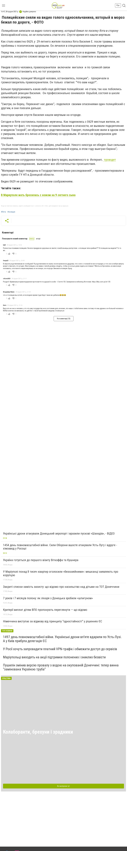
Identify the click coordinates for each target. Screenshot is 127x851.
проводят (109, 159)
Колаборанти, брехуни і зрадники (38, 732)
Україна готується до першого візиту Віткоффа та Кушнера (40, 560)
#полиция (11, 212)
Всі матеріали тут (63, 786)
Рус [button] (118, 5)
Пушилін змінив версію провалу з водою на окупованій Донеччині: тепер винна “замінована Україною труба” (61, 667)
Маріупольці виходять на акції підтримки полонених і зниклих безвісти (54, 657)
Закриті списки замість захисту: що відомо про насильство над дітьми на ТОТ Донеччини (61, 587)
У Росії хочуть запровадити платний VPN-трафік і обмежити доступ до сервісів (60, 649)
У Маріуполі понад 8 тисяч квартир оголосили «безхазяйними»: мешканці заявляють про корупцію (60, 573)
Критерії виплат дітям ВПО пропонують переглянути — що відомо (45, 610)
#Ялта (3, 212)
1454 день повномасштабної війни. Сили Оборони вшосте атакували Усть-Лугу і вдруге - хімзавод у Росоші (60, 546)
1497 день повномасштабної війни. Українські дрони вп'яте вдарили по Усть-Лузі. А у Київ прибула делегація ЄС (62, 639)
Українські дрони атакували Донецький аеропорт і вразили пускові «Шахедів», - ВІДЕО (59, 533)
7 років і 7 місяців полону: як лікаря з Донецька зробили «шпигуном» (48, 598)
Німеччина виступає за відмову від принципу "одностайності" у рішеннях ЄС (52, 621)
